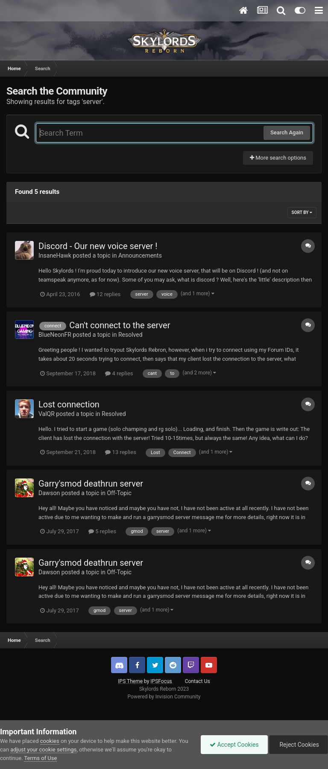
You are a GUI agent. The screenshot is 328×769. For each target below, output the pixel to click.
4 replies (119, 373)
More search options (278, 157)
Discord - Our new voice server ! (97, 246)
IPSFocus (161, 681)
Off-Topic (119, 493)
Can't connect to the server (119, 325)
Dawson (49, 493)
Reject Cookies (298, 744)
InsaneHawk (54, 255)
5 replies (102, 531)
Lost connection (69, 404)
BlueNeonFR (54, 334)
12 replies (105, 294)
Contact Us (197, 681)
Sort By (302, 212)
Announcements (140, 255)
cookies (49, 741)
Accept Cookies (234, 744)
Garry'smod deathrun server (90, 483)
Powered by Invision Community (164, 697)
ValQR (46, 413)
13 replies (120, 452)
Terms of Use (40, 758)
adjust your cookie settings (43, 749)
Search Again (286, 132)
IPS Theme (130, 681)
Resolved (130, 334)
